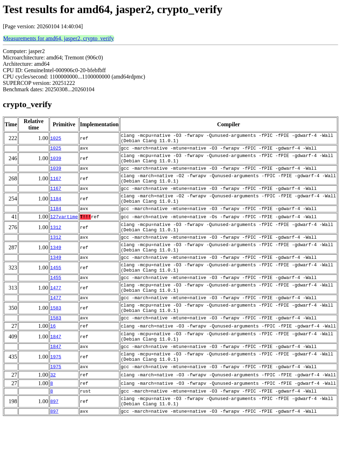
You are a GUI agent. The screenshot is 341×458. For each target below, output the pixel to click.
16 (53, 355)
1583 (55, 334)
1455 (55, 288)
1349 (55, 264)
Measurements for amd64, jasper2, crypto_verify (58, 38)
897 (54, 438)
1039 (55, 163)
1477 (55, 311)
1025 (55, 139)
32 (53, 410)
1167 (55, 186)
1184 (55, 209)
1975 (55, 390)
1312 (55, 241)
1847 (55, 366)
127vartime (64, 229)
